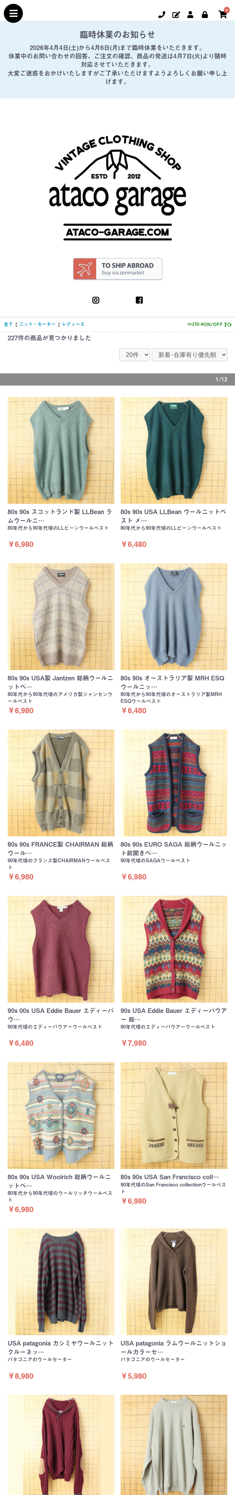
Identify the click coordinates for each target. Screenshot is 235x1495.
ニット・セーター (37, 324)
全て (8, 324)
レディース (73, 324)
